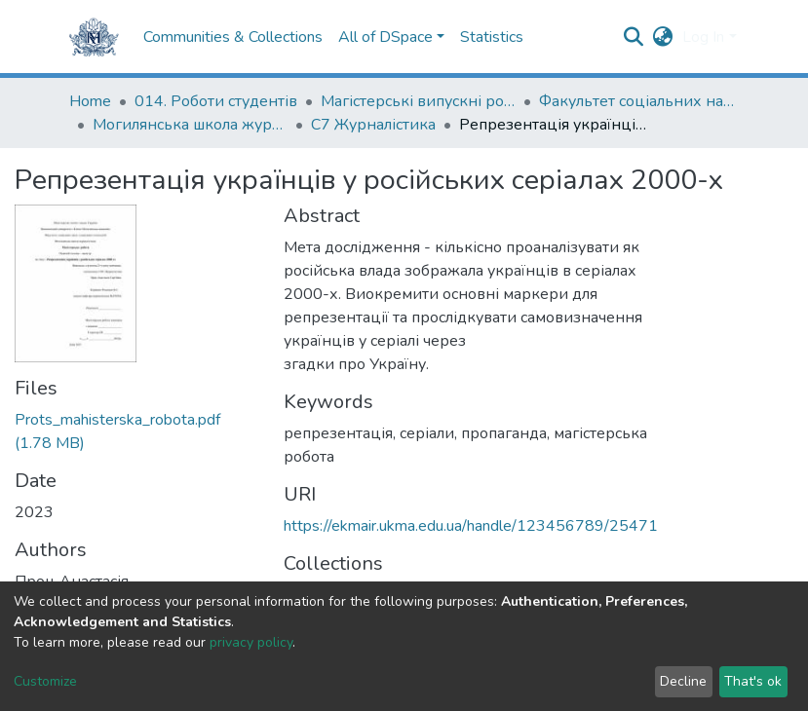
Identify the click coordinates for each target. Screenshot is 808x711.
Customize (45, 681)
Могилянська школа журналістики (190, 124)
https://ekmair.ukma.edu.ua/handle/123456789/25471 (471, 526)
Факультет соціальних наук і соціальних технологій (636, 101)
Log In (703, 37)
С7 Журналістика (373, 124)
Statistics (491, 37)
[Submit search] (633, 37)
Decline (683, 681)
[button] (662, 37)
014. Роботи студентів (216, 101)
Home (90, 101)
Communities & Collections (233, 37)
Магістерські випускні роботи (418, 101)
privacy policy (251, 642)
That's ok (753, 681)
